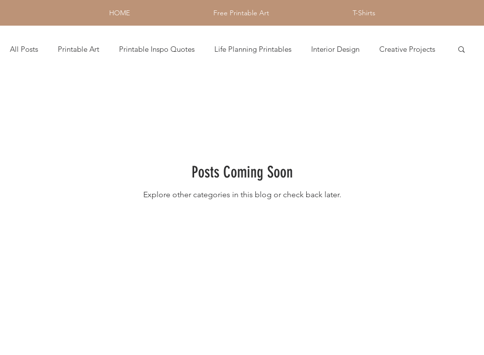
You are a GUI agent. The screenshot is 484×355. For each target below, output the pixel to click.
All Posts (24, 49)
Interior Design (335, 49)
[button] (461, 50)
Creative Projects (407, 49)
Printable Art (78, 49)
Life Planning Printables (252, 49)
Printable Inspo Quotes (157, 49)
